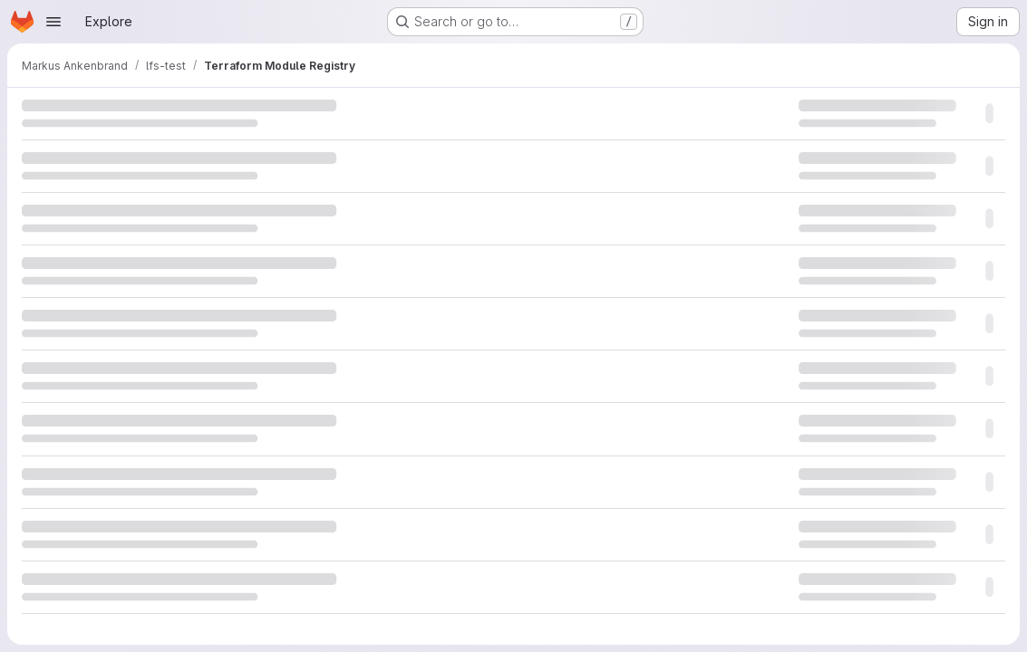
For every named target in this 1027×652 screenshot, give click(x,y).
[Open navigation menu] (53, 21)
